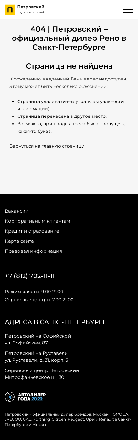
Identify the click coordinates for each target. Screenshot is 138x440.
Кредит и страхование (32, 231)
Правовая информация (33, 251)
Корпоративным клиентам (37, 221)
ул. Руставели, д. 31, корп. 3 (36, 356)
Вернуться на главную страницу (46, 146)
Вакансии (17, 211)
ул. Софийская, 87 (38, 339)
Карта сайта (19, 241)
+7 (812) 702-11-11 (30, 276)
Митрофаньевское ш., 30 (42, 373)
